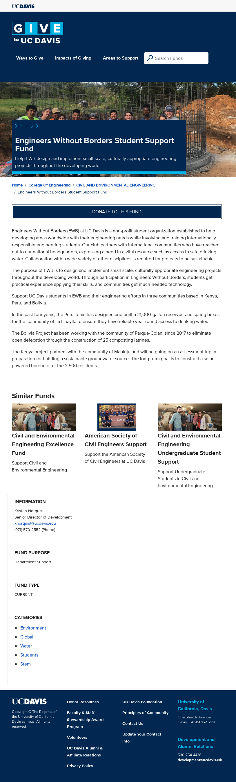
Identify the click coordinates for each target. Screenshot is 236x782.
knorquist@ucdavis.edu (35, 523)
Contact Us (132, 723)
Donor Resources (83, 702)
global (26, 637)
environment (33, 628)
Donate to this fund (116, 211)
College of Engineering (49, 185)
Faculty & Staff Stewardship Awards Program (86, 719)
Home (17, 185)
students (29, 655)
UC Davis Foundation (142, 702)
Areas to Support (120, 58)
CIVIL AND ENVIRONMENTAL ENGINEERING (115, 185)
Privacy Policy (80, 766)
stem (25, 664)
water (26, 646)
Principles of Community (145, 712)
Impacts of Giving (73, 58)
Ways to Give (29, 58)
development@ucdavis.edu (201, 760)
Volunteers (77, 737)
